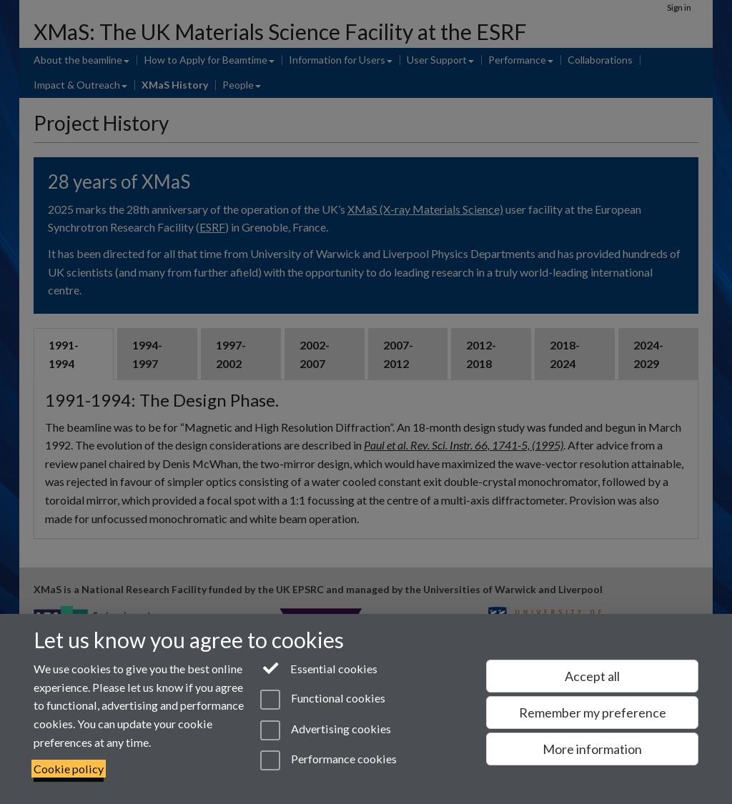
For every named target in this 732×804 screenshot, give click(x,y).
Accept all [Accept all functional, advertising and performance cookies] (592, 676)
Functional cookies (322, 699)
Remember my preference (592, 712)
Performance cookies (328, 760)
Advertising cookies (325, 730)
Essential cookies (319, 667)
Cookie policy (69, 768)
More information (592, 749)
